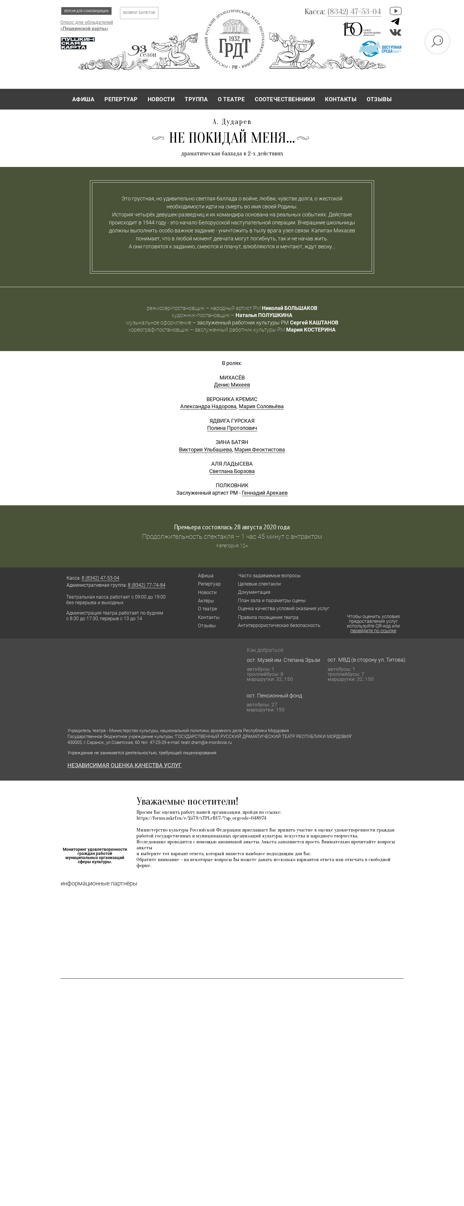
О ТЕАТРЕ (231, 99)
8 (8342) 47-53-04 (100, 752)
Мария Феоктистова (259, 623)
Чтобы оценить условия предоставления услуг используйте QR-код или (373, 797)
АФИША (83, 99)
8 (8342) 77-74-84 (146, 759)
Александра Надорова (208, 580)
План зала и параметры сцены (272, 774)
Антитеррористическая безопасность (279, 799)
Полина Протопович (232, 602)
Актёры (206, 774)
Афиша (206, 749)
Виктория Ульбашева (205, 623)
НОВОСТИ (161, 99)
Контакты (209, 791)
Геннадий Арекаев (265, 666)
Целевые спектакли (259, 757)
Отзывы (207, 799)
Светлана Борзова (232, 645)
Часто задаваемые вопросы (269, 749)
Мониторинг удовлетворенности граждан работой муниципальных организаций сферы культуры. (95, 1029)
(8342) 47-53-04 (354, 11)
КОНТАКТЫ (341, 99)
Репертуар (209, 757)
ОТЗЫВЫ (379, 99)
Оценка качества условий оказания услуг (283, 782)
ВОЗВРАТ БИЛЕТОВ (139, 13)
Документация (254, 766)
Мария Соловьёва (261, 580)
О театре (207, 782)
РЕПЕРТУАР (121, 99)
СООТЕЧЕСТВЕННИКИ (285, 99)
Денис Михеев (232, 558)
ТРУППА (196, 99)
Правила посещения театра (268, 791)
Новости (207, 766)
